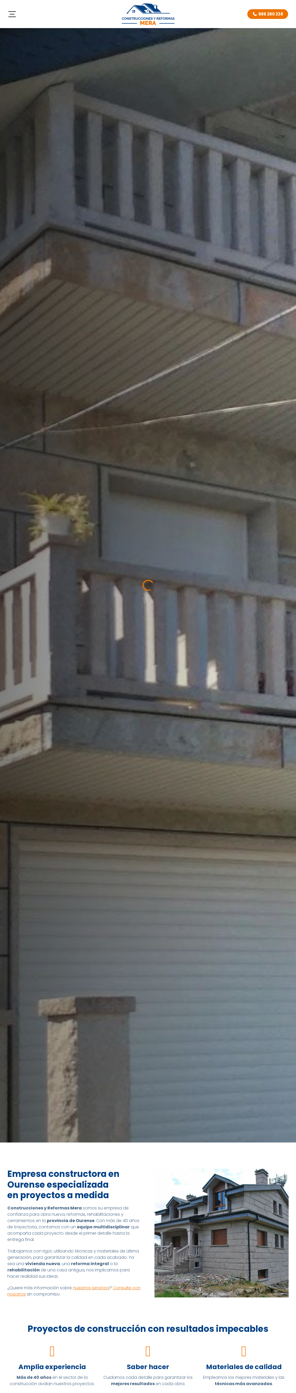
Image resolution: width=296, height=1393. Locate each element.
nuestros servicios (91, 1288)
